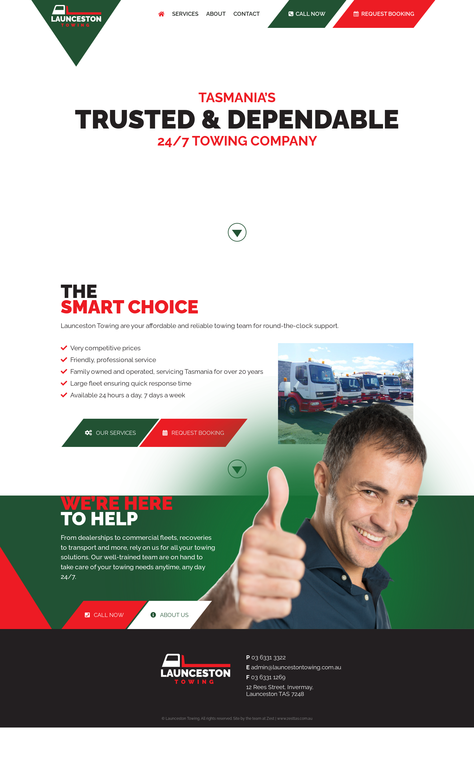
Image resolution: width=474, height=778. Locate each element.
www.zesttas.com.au (294, 718)
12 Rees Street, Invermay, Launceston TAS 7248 (279, 690)
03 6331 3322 (268, 657)
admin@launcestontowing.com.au (296, 667)
